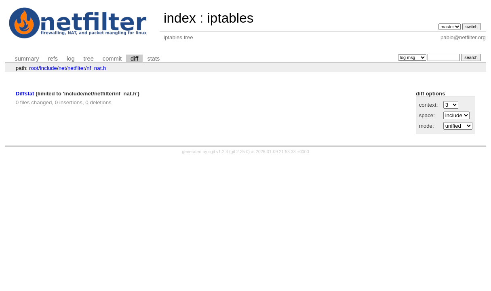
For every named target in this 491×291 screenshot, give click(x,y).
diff (134, 58)
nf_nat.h (96, 68)
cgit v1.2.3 (218, 151)
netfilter (76, 68)
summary (27, 58)
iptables (230, 18)
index (180, 18)
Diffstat (25, 94)
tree (89, 58)
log (71, 58)
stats (153, 58)
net (62, 68)
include (48, 68)
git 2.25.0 (240, 151)
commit (112, 58)
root (33, 68)
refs (53, 58)
